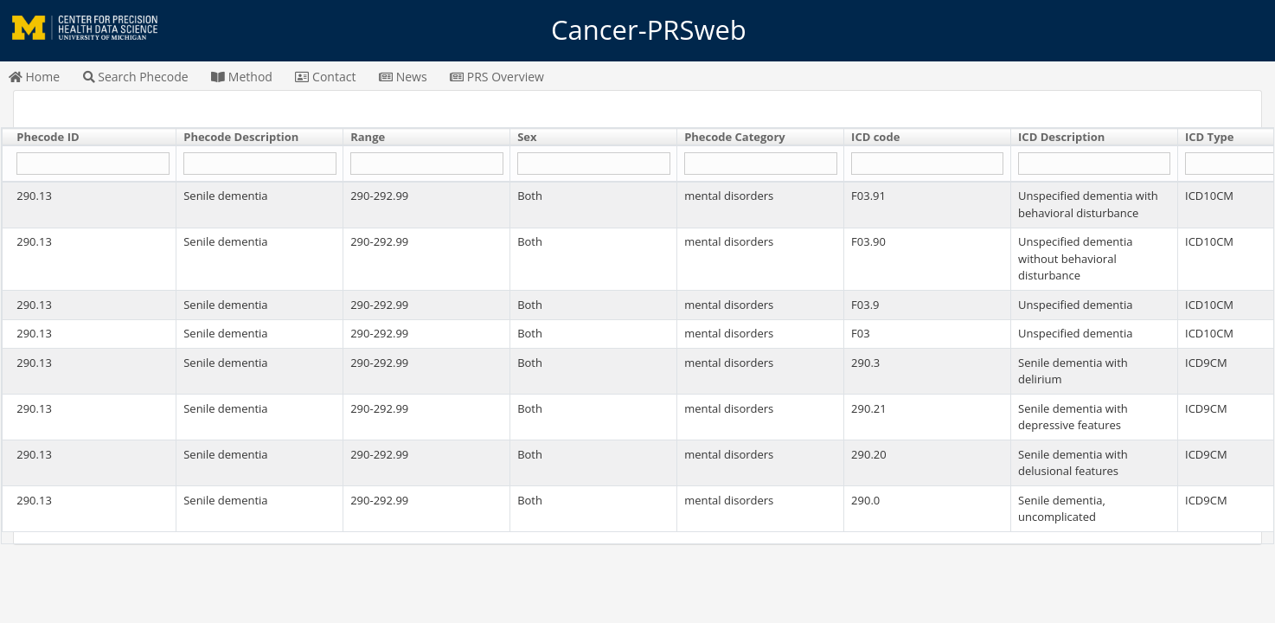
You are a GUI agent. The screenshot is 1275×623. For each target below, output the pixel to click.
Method (241, 76)
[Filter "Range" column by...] (426, 164)
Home (34, 76)
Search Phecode (136, 76)
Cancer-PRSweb (637, 30)
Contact (325, 76)
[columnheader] (89, 137)
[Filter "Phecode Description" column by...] (259, 164)
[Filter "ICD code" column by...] (927, 164)
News (403, 76)
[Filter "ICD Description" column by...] (1094, 164)
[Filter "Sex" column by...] (593, 164)
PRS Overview (497, 76)
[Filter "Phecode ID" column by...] (92, 164)
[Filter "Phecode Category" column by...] (760, 164)
